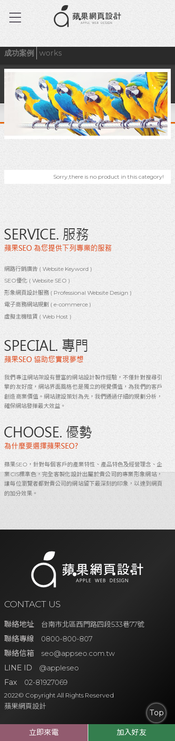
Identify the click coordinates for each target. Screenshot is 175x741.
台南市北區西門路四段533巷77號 (92, 624)
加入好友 (132, 732)
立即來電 (44, 732)
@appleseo (59, 667)
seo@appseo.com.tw (78, 653)
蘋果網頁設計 (25, 706)
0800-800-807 (66, 638)
